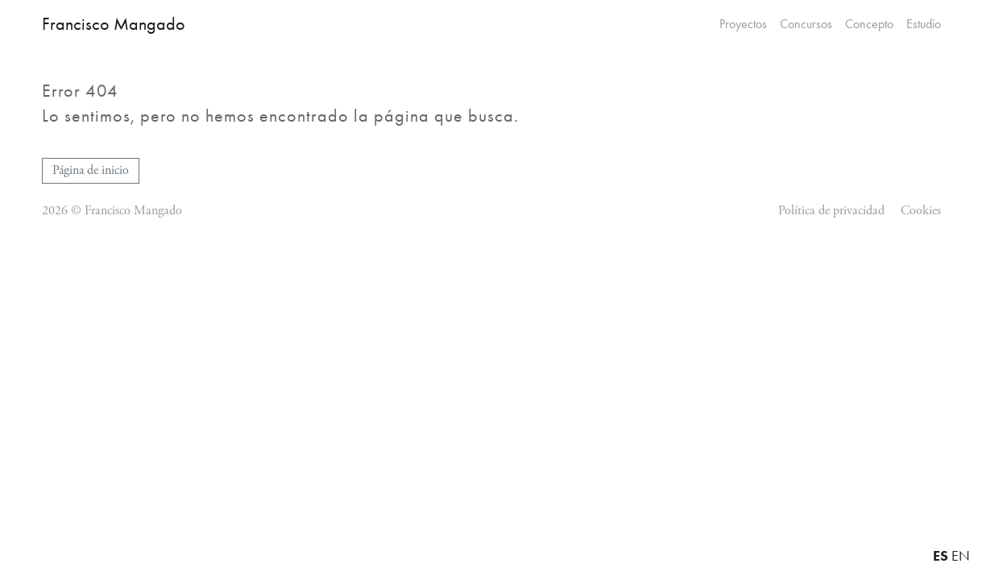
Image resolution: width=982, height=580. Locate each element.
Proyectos (743, 24)
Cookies (921, 210)
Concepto (869, 24)
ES (940, 555)
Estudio (923, 24)
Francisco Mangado (113, 24)
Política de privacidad (831, 210)
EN (960, 556)
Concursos (806, 24)
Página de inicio (90, 170)
